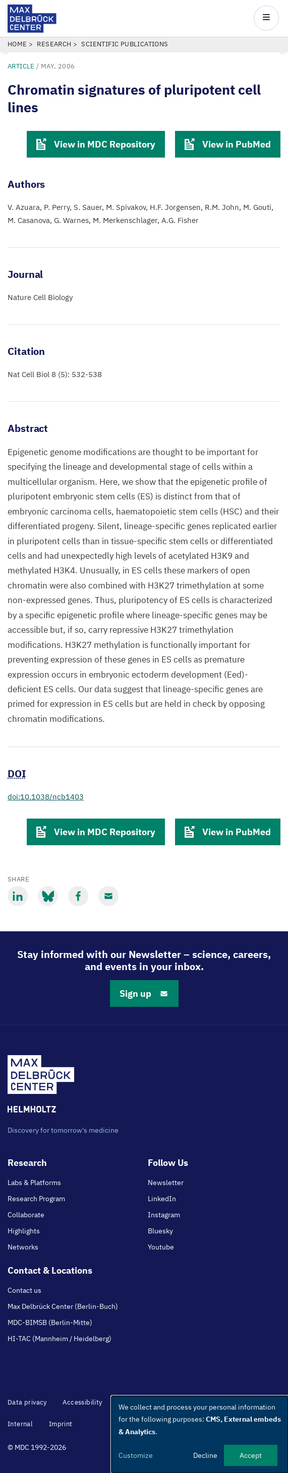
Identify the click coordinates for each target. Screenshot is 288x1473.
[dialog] (199, 1434)
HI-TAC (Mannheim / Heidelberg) (59, 1338)
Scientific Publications (124, 44)
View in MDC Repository (95, 144)
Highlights (24, 1230)
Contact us (24, 1290)
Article (21, 66)
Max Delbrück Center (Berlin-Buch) (63, 1306)
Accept (251, 1455)
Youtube (161, 1246)
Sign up (144, 993)
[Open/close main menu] (266, 18)
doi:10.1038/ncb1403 (46, 796)
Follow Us (168, 1162)
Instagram (164, 1214)
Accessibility (82, 1402)
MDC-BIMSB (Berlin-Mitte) (50, 1322)
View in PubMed (228, 144)
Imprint (61, 1424)
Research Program (36, 1198)
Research (54, 44)
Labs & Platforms (34, 1182)
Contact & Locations (50, 1270)
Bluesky (160, 1230)
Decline (205, 1455)
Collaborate (26, 1214)
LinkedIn (162, 1198)
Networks (23, 1246)
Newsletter (166, 1182)
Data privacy (27, 1402)
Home (17, 44)
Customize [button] (136, 1455)
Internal (20, 1424)
